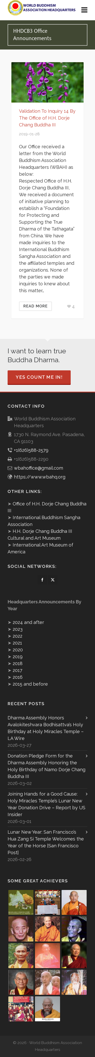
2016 (18, 677)
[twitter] (52, 579)
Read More (35, 306)
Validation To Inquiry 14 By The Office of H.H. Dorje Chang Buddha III (47, 117)
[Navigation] (84, 10)
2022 (17, 636)
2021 (17, 643)
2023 (18, 629)
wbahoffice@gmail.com (38, 468)
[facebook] (42, 579)
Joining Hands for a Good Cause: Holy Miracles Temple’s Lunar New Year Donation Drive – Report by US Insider (46, 804)
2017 (17, 670)
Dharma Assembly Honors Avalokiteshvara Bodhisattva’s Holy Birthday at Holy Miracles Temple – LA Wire (46, 728)
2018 (18, 663)
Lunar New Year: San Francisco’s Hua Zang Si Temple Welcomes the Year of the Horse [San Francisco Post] (46, 842)
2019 (18, 656)
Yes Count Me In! (39, 377)
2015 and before (30, 684)
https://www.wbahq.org (39, 477)
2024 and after (28, 622)
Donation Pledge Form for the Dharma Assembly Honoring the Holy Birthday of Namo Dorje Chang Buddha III (46, 766)
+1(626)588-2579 (31, 450)
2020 (18, 649)
